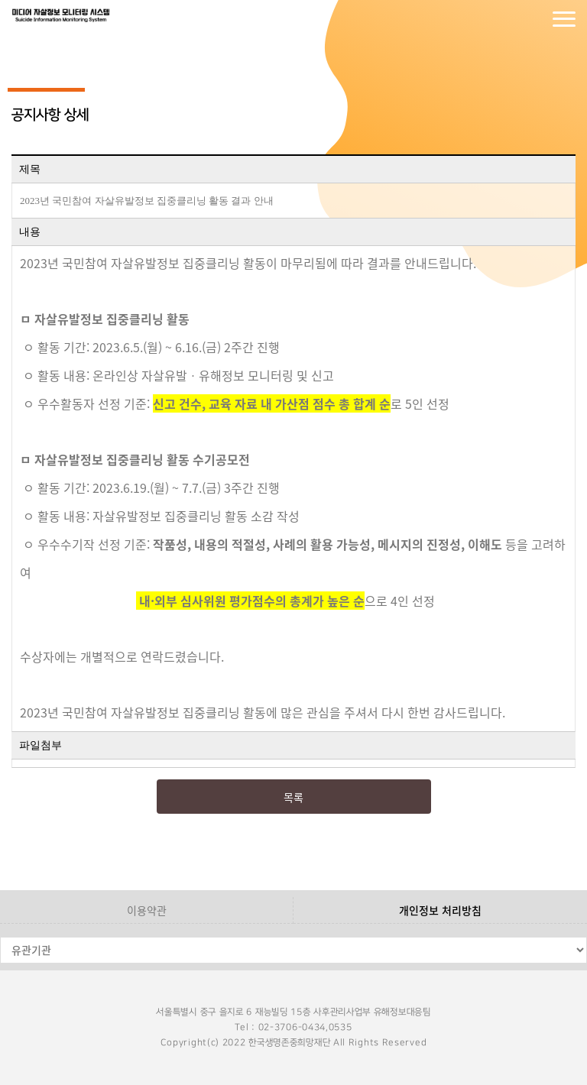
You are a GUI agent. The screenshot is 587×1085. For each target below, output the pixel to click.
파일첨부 (40, 745)
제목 (30, 169)
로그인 (502, 19)
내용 (30, 232)
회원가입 (533, 19)
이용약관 (147, 910)
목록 (293, 797)
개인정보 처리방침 (440, 910)
